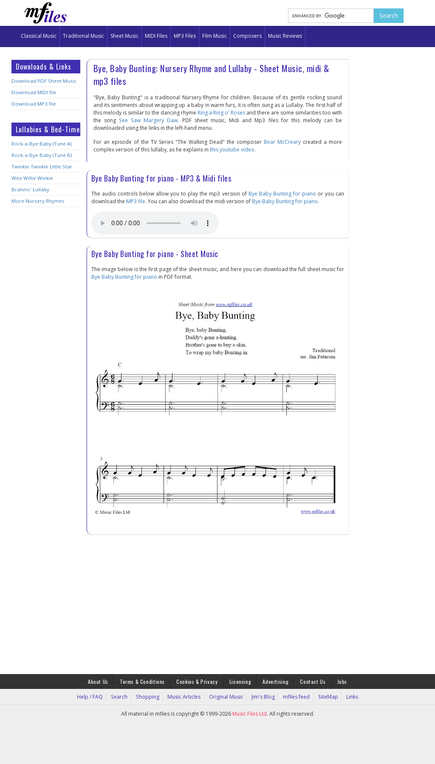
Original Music (226, 695)
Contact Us (309, 680)
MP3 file (135, 201)
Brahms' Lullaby (29, 189)
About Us (103, 680)
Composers (247, 35)
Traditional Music (83, 35)
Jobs (337, 680)
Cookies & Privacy (198, 680)
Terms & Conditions (145, 680)
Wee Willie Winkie (31, 178)
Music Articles (186, 695)
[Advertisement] (45, 347)
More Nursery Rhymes (37, 201)
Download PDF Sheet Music (42, 81)
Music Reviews (285, 35)
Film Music (214, 35)
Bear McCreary (282, 142)
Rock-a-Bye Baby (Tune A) (40, 143)
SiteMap (321, 695)
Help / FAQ (99, 695)
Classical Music (38, 35)
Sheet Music (124, 35)
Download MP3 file (32, 104)
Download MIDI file (32, 92)
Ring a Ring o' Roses (221, 112)
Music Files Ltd (249, 712)
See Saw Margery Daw (148, 120)
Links (344, 695)
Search (126, 695)
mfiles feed (292, 695)
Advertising (273, 680)
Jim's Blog (261, 695)
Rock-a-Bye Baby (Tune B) (40, 155)
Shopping (152, 695)
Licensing (240, 680)
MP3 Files (185, 35)
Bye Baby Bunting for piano (282, 193)
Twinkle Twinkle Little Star (41, 166)
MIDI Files (156, 35)
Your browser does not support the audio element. (155, 223)
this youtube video (232, 149)
